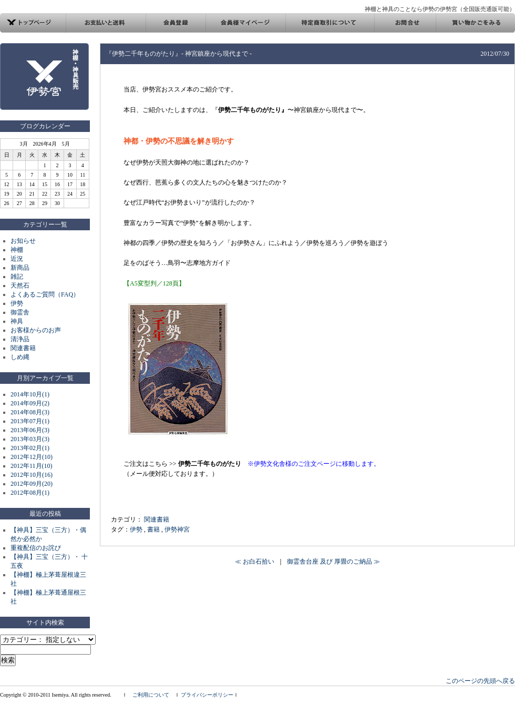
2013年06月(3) (30, 430)
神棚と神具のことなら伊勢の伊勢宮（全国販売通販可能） (440, 9)
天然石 (20, 285)
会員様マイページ (245, 23)
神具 (17, 321)
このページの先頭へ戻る (480, 681)
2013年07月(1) (30, 421)
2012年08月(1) (30, 492)
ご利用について (150, 695)
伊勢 (17, 303)
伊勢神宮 (177, 529)
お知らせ (23, 240)
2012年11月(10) (32, 466)
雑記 (17, 276)
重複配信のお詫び (36, 548)
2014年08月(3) (30, 412)
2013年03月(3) (30, 439)
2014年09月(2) (30, 403)
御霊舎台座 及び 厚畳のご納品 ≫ (333, 561)
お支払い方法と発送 (106, 23)
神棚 (17, 249)
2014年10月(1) (30, 394)
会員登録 (175, 23)
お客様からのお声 (36, 330)
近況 (17, 258)
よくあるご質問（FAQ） (45, 294)
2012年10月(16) (32, 474)
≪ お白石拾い (254, 561)
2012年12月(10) (32, 457)
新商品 (20, 267)
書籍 (153, 529)
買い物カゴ (475, 23)
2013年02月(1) (30, 448)
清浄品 (20, 339)
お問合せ (405, 23)
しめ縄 (20, 357)
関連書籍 (23, 348)
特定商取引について (329, 23)
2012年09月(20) (32, 483)
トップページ (33, 23)
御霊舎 (20, 312)
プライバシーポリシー (207, 695)
